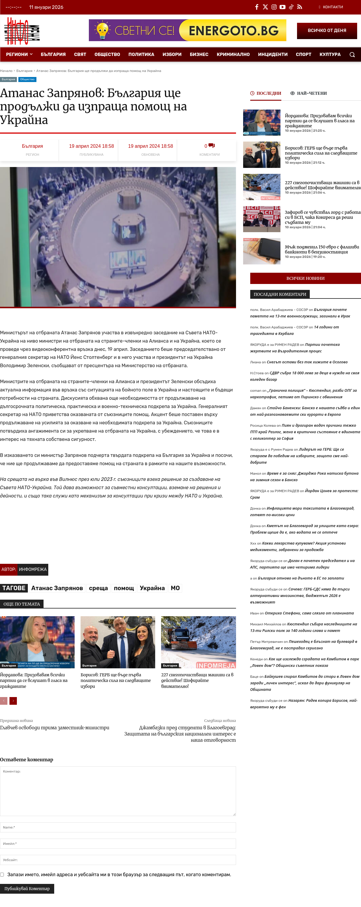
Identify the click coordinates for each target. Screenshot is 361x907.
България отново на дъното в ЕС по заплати (301, 578)
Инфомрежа (33, 569)
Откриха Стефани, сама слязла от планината (309, 613)
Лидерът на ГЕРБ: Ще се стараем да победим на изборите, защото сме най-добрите (299, 456)
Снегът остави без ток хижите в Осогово (307, 362)
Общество (27, 79)
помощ (124, 588)
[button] (352, 54)
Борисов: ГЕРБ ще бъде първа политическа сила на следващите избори (114, 680)
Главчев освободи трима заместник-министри (54, 727)
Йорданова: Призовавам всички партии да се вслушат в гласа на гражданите (32, 680)
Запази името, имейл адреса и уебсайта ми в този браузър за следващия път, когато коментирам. (119, 874)
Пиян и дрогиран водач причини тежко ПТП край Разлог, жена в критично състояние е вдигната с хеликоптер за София (305, 432)
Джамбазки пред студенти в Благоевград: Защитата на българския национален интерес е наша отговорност (180, 733)
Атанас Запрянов (57, 588)
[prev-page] (3, 700)
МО (175, 588)
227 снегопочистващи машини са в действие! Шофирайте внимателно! (197, 677)
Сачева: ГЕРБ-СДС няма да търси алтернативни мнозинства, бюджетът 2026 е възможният (300, 595)
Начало (6, 71)
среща (98, 588)
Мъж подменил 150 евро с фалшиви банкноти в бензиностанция (322, 249)
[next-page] (13, 700)
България (24, 71)
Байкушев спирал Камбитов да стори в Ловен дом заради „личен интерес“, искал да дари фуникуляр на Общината (305, 683)
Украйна (152, 588)
